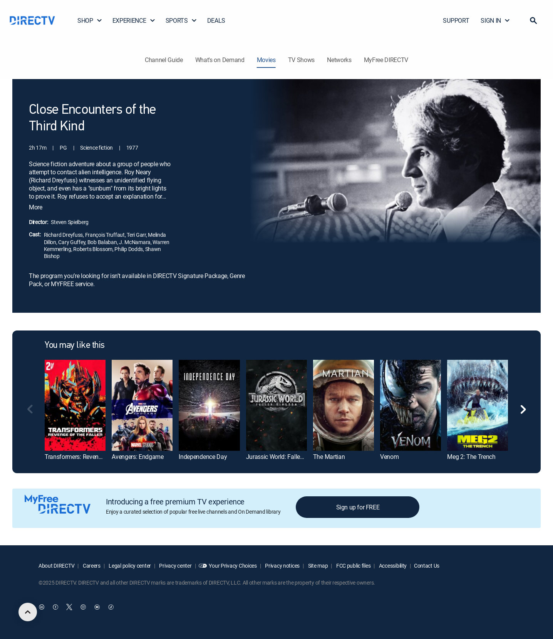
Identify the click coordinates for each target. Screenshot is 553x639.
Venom (389, 456)
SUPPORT (456, 20)
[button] (533, 20)
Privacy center (175, 565)
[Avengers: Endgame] (142, 405)
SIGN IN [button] (495, 20)
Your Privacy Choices (232, 565)
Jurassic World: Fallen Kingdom (287, 456)
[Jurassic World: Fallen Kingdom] (276, 405)
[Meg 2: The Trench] (477, 405)
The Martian (329, 456)
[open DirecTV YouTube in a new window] (97, 607)
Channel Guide (164, 60)
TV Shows (301, 60)
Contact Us (426, 565)
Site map (317, 565)
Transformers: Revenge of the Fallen (92, 456)
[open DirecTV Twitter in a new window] (69, 607)
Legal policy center (129, 565)
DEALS (216, 20)
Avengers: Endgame (138, 456)
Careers (91, 565)
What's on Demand (220, 60)
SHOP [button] (89, 20)
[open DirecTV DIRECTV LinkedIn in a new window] (42, 607)
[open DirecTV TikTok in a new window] (111, 607)
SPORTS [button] (181, 20)
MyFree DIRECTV (386, 60)
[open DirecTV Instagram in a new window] (83, 607)
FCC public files (352, 565)
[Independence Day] (209, 405)
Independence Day (203, 456)
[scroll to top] (27, 612)
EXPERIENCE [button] (134, 20)
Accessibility (392, 565)
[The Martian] (343, 405)
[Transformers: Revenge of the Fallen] (75, 405)
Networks (339, 60)
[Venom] (410, 405)
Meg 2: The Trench (471, 456)
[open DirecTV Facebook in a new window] (55, 607)
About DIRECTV (56, 565)
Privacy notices (282, 565)
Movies (266, 60)
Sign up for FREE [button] (358, 507)
